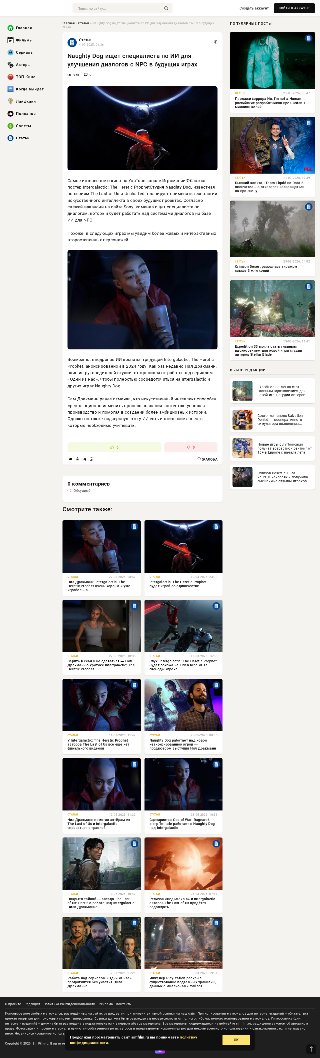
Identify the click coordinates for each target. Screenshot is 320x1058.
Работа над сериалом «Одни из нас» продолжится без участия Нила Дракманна (100, 982)
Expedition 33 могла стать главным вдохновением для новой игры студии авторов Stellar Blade (268, 350)
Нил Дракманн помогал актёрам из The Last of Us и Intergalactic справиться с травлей (99, 824)
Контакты (124, 1004)
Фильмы (20, 40)
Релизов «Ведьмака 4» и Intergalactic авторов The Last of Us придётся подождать (182, 903)
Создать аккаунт (254, 8)
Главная (20, 28)
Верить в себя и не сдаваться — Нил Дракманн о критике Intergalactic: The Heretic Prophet (101, 665)
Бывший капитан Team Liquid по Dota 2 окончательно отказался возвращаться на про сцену (270, 187)
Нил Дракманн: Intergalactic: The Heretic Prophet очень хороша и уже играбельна (99, 586)
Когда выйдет (26, 89)
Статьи (19, 138)
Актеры (19, 65)
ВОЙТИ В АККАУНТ (294, 8)
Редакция (32, 1004)
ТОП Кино (22, 77)
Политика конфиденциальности (69, 1004)
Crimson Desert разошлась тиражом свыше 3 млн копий (266, 268)
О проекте (13, 1004)
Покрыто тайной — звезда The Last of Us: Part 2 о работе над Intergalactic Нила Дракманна (101, 903)
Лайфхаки (22, 101)
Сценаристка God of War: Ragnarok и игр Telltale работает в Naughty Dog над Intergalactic (182, 824)
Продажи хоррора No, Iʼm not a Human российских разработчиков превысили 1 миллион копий (270, 103)
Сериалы (21, 52)
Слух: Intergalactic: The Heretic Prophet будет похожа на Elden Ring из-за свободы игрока (183, 665)
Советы (19, 126)
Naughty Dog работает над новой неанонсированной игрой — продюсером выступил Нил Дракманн (183, 744)
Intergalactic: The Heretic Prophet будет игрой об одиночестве (178, 584)
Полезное (22, 114)
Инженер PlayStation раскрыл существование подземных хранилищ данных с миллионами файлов (183, 982)
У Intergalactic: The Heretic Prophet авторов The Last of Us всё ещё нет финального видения (99, 744)
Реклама (106, 1004)
